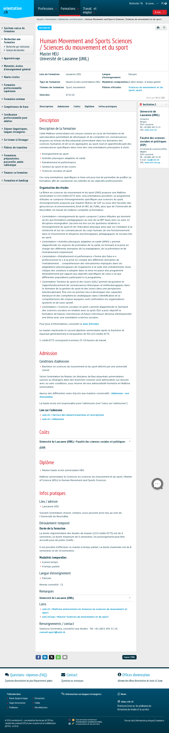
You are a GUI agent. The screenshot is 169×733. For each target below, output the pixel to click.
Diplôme (89, 106)
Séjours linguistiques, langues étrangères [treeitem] (16, 130)
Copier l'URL (129, 657)
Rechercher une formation (71, 19)
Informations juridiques (144, 720)
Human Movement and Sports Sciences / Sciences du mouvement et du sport (123, 19)
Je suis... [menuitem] (160, 12)
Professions (13, 707)
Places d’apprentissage (18, 698)
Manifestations (41, 707)
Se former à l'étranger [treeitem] (16, 140)
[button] (38, 657)
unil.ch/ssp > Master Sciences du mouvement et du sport (75, 616)
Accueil (40, 19)
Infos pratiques (108, 106)
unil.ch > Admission (53, 419)
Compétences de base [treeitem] (16, 107)
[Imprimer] (158, 28)
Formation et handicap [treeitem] (16, 180)
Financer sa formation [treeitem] (15, 172)
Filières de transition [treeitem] (15, 147)
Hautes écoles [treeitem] (12, 77)
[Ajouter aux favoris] (164, 28)
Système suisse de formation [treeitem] (14, 29)
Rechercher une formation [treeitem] (12, 40)
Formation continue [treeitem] (14, 99)
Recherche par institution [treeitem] (17, 47)
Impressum (159, 720)
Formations (50, 19)
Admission (63, 106)
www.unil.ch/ (151, 129)
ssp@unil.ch (153, 159)
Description (46, 106)
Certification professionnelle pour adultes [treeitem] (15, 118)
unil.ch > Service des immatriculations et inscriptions (73, 414)
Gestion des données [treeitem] (15, 50)
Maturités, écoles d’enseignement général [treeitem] (17, 67)
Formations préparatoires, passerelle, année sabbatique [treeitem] (13, 160)
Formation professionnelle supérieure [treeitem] (13, 88)
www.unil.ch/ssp (152, 162)
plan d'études (91, 323)
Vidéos (37, 702)
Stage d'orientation (17, 702)
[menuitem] (47, 8)
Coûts (76, 106)
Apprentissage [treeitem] (12, 58)
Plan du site (129, 720)
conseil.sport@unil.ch (52, 632)
